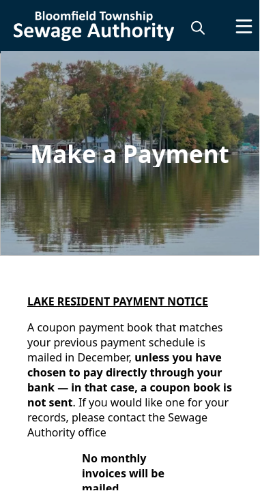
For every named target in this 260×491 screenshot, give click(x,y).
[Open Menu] (244, 26)
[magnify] (198, 27)
